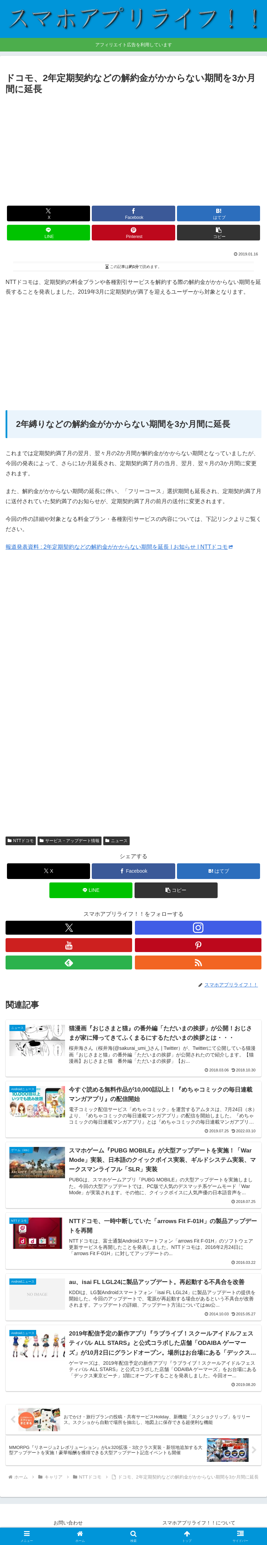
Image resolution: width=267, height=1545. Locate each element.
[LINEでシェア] (48, 232)
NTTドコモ (21, 840)
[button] (218, 232)
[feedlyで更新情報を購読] (69, 962)
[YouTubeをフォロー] (69, 945)
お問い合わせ (68, 1523)
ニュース (116, 840)
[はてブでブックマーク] (218, 213)
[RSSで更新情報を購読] (198, 962)
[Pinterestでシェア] (133, 232)
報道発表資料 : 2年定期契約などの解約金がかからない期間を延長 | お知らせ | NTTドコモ (119, 547)
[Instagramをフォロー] (198, 928)
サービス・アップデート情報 (69, 840)
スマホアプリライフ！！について (198, 1523)
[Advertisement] (133, 149)
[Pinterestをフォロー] (198, 945)
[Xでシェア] (48, 213)
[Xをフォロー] (69, 928)
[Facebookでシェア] (133, 213)
